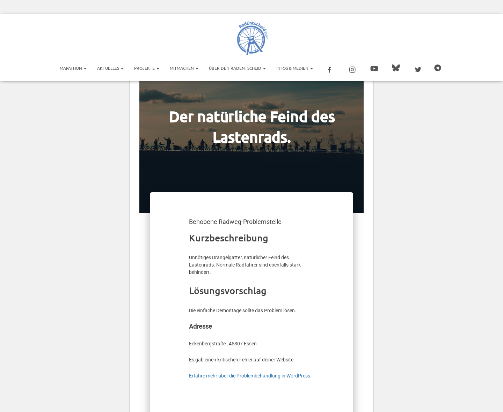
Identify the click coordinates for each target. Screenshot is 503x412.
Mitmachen (184, 68)
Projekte (146, 68)
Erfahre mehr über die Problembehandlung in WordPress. (250, 376)
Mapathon (73, 68)
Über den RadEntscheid (237, 68)
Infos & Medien (294, 68)
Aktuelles (110, 68)
